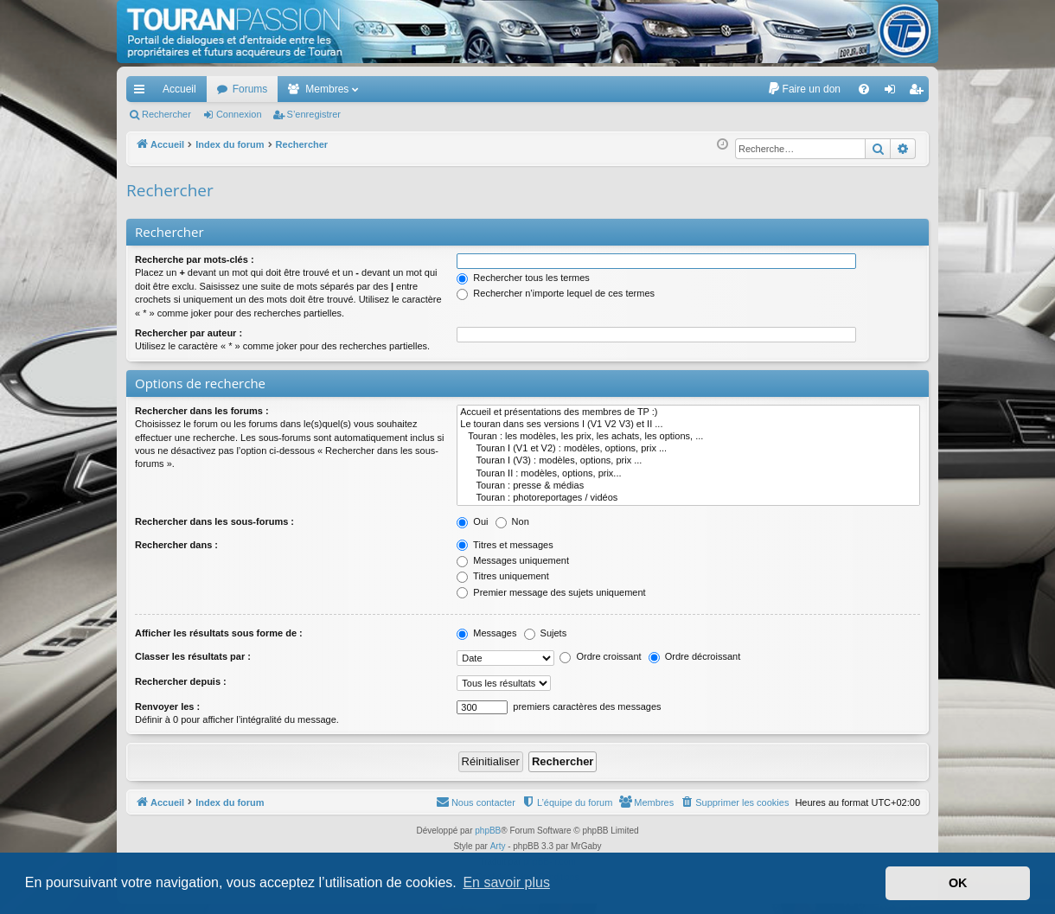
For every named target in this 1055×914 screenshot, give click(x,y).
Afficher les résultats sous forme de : (219, 633)
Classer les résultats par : (193, 656)
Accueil (179, 89)
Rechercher (166, 114)
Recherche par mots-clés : (194, 259)
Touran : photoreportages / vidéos (688, 498)
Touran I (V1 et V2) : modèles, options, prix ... (688, 449)
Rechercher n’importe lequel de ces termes (556, 293)
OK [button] (958, 883)
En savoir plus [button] (506, 882)
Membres (326, 89)
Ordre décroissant (694, 656)
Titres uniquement (503, 576)
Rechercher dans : (176, 545)
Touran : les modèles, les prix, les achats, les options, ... (688, 437)
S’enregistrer (314, 114)
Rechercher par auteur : (188, 333)
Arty (498, 846)
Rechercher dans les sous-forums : (214, 521)
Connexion (239, 114)
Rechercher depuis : (181, 681)
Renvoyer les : (167, 706)
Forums (250, 89)
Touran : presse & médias (688, 486)
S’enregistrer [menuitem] (920, 92)
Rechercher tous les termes (523, 277)
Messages (486, 633)
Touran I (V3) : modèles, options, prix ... (688, 461)
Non (512, 521)
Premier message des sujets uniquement (551, 592)
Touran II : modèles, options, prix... (688, 474)
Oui (472, 521)
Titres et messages (505, 545)
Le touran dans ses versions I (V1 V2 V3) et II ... (688, 425)
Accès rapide (142, 92)
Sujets (545, 633)
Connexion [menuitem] (894, 92)
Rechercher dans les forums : (202, 411)
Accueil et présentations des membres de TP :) (688, 412)
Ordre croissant (600, 656)
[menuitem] (804, 89)
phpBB (488, 830)
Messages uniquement (513, 560)
